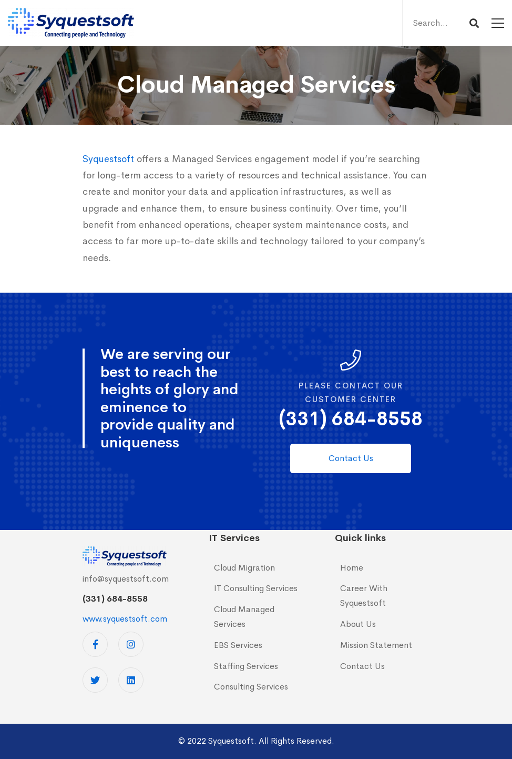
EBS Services (238, 645)
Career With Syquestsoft (363, 595)
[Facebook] (95, 644)
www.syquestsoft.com (125, 618)
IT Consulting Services (256, 588)
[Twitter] (95, 680)
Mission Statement (376, 645)
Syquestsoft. (232, 740)
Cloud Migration (244, 567)
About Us (358, 624)
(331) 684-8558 (351, 419)
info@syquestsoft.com (126, 578)
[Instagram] (131, 644)
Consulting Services (251, 686)
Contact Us (362, 666)
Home (351, 567)
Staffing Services (246, 666)
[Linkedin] (131, 680)
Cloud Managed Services (244, 617)
